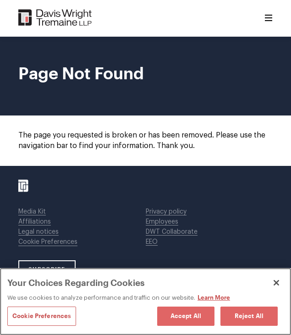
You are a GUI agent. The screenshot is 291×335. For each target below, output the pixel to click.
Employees (162, 222)
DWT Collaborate (172, 232)
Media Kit (32, 212)
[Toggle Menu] (268, 18)
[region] (145, 301)
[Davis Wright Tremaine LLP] (55, 18)
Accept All (185, 315)
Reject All (249, 315)
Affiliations (34, 222)
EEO (152, 242)
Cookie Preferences (47, 242)
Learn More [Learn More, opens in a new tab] (214, 297)
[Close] (276, 283)
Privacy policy (166, 212)
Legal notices (38, 232)
